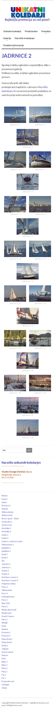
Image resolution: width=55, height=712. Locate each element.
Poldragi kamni (8, 596)
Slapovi (5, 655)
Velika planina (7, 512)
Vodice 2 (5, 574)
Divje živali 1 (7, 642)
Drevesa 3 (6, 505)
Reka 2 (4, 662)
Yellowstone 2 (8, 544)
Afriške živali (7, 515)
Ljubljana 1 (6, 548)
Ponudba (45, 32)
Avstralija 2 (6, 531)
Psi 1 (4, 678)
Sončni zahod (7, 652)
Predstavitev (31, 31)
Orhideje (5, 684)
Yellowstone (7, 590)
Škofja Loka (6, 613)
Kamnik (5, 509)
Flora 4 (5, 593)
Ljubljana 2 (6, 551)
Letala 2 (5, 538)
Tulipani (5, 649)
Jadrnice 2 (16, 55)
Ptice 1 (4, 671)
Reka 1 (4, 665)
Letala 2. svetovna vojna (12, 541)
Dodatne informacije (13, 46)
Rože (4, 658)
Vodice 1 (5, 570)
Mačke (4, 495)
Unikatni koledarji (12, 31)
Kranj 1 (5, 554)
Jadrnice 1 (6, 564)
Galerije (6, 39)
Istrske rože (7, 525)
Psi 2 (4, 675)
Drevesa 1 (6, 635)
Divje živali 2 (7, 639)
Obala (4, 688)
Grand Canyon (8, 616)
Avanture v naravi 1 (10, 577)
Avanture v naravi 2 (10, 580)
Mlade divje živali (9, 610)
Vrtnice (5, 645)
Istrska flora (7, 522)
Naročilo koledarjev (25, 38)
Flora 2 (5, 587)
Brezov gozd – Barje (10, 518)
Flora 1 (5, 619)
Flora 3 (5, 606)
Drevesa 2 (6, 632)
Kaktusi (5, 629)
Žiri (3, 561)
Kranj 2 (5, 557)
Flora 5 (5, 600)
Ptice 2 (4, 668)
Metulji (4, 623)
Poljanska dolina (9, 583)
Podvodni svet (8, 681)
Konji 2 (4, 499)
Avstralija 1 (6, 528)
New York (6, 603)
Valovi (4, 502)
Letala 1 (5, 535)
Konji (4, 626)
